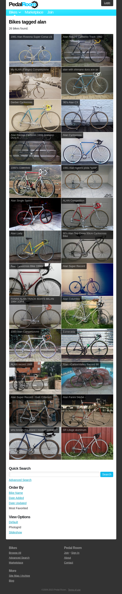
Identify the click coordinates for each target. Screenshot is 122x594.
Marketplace (34, 12)
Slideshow (15, 532)
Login (107, 2)
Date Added (16, 498)
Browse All (15, 552)
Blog (11, 580)
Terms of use (74, 589)
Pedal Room (23, 5)
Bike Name (16, 492)
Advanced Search (20, 480)
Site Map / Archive (19, 575)
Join (50, 12)
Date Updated (18, 503)
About (67, 557)
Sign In (75, 552)
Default (13, 522)
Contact (68, 562)
